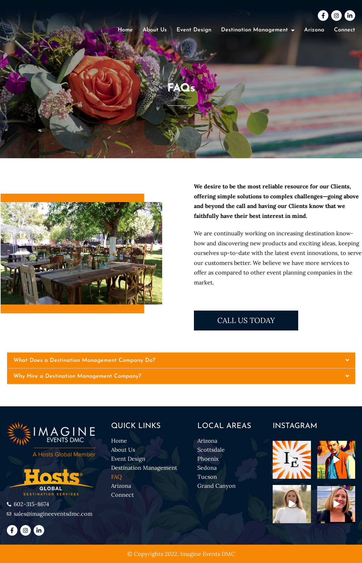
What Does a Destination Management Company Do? (84, 360)
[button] (181, 360)
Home (125, 30)
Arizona (314, 30)
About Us (155, 30)
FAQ (116, 476)
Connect (344, 30)
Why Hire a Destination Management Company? (77, 376)
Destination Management (257, 30)
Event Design (193, 30)
